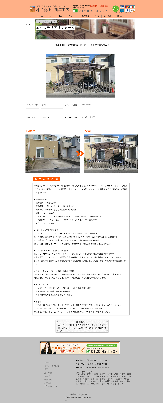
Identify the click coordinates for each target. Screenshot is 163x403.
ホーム (47, 362)
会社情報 (48, 380)
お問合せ (48, 383)
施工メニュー (49, 369)
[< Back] (33, 24)
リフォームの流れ (49, 366)
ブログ (47, 376)
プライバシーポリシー (52, 386)
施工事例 (48, 373)
